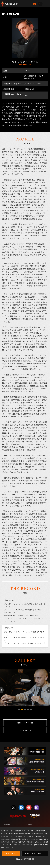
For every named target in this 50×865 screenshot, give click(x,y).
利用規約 (6, 824)
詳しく (30, 859)
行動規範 (29, 824)
